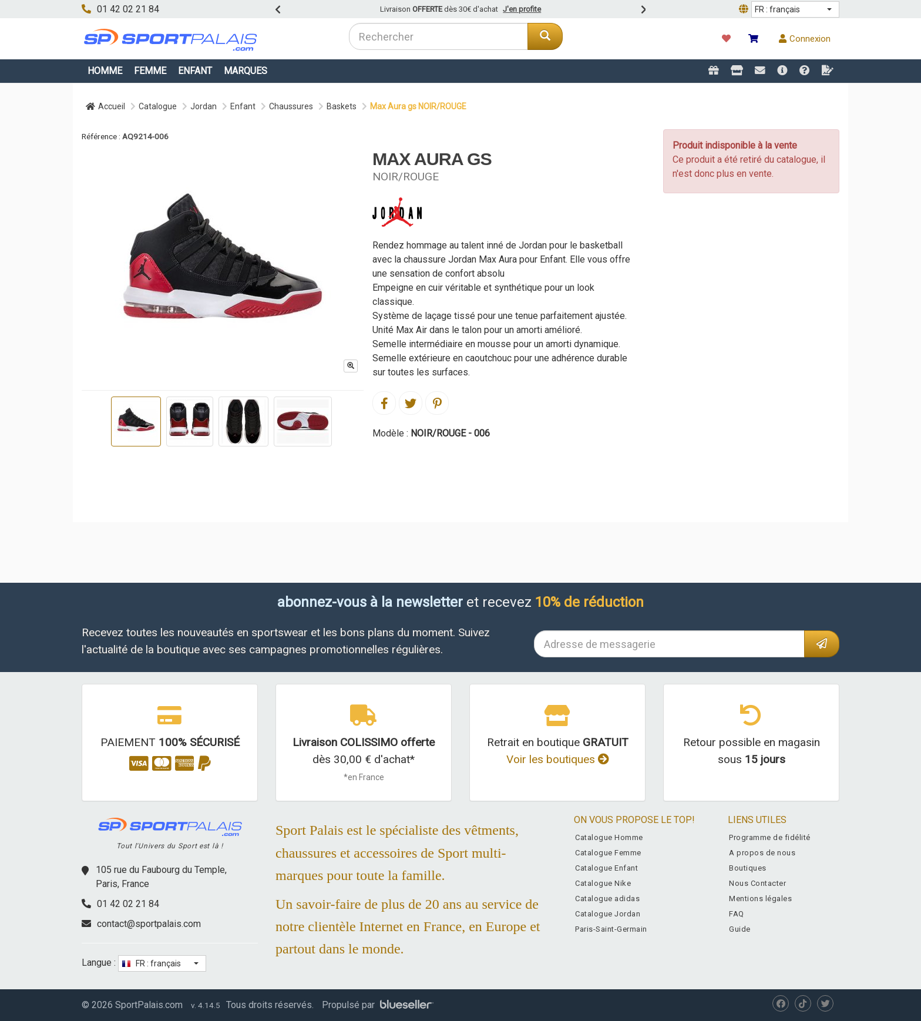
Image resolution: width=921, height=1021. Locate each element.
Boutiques (748, 868)
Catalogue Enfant (606, 868)
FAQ (736, 913)
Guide (740, 929)
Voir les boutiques (557, 759)
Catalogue (158, 106)
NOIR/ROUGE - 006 (450, 433)
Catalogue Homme (609, 837)
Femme (150, 70)
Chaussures (291, 106)
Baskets (342, 106)
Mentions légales (760, 898)
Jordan (203, 106)
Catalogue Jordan (607, 913)
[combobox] (438, 36)
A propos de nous (762, 852)
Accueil (105, 106)
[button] (795, 9)
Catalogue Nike (603, 883)
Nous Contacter (757, 883)
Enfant (195, 70)
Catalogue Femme (608, 852)
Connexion (805, 38)
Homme (105, 70)
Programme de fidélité (770, 837)
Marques (245, 70)
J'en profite (522, 9)
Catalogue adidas (607, 898)
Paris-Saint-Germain (611, 929)
